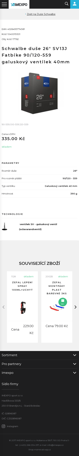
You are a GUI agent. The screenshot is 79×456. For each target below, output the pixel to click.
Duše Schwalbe (46, 14)
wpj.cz (47, 449)
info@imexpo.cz (55, 445)
